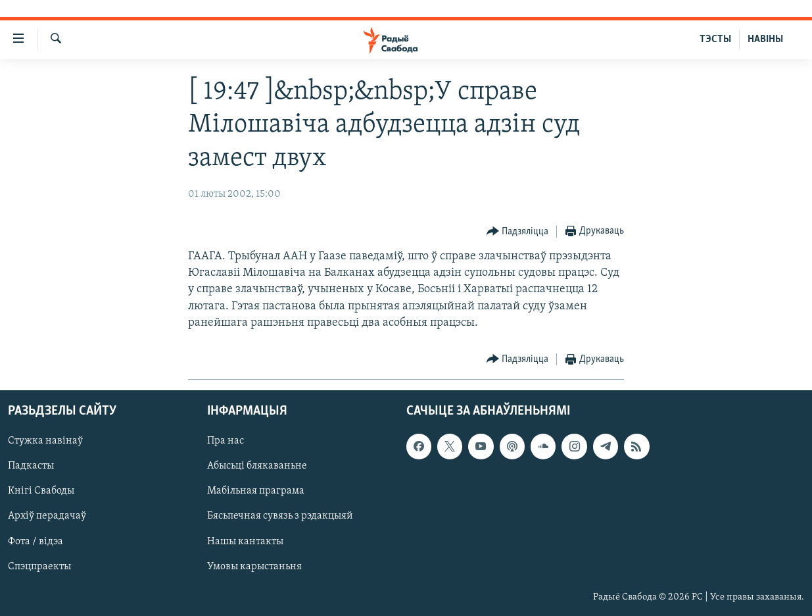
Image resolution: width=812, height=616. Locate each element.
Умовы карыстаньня (254, 566)
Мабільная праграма (255, 491)
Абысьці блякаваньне (257, 466)
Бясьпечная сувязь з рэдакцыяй (280, 516)
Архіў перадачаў (47, 516)
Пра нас (225, 441)
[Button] (518, 232)
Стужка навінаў (45, 441)
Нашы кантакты (245, 541)
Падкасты (31, 466)
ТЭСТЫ (715, 39)
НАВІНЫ (765, 39)
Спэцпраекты (39, 566)
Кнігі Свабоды (41, 491)
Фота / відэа (35, 541)
